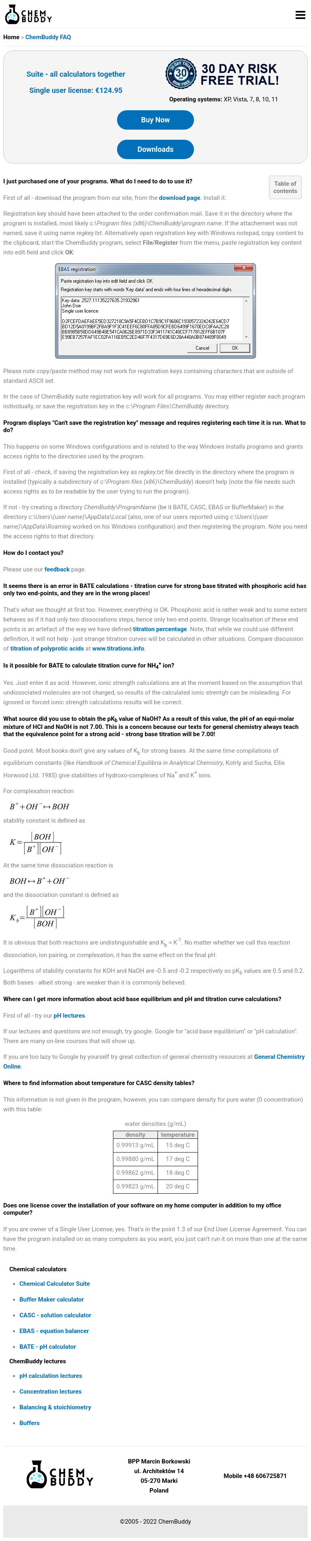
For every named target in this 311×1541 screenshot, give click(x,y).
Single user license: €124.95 (76, 90)
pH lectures (69, 1015)
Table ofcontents (285, 187)
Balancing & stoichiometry (55, 1407)
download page (179, 198)
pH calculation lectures (50, 1375)
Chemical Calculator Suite (54, 1283)
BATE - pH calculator (47, 1346)
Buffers (29, 1423)
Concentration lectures (50, 1391)
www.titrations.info (118, 648)
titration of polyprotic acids (47, 648)
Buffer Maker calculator (51, 1299)
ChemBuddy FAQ (48, 37)
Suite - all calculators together (76, 74)
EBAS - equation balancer (54, 1331)
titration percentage (160, 629)
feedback (57, 569)
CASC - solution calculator (55, 1315)
